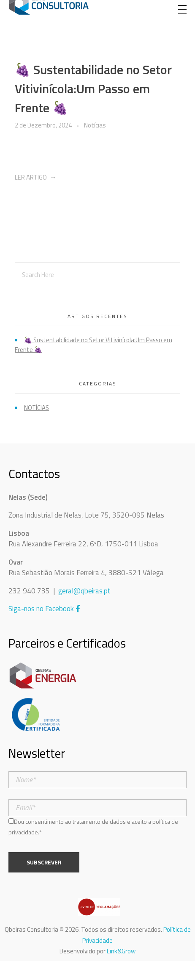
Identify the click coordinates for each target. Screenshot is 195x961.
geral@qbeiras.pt (84, 590)
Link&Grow (121, 951)
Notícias (95, 125)
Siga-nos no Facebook (44, 608)
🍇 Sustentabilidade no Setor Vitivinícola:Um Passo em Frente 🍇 (93, 88)
